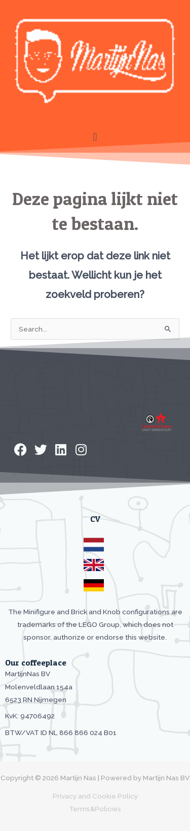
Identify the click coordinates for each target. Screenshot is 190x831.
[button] (95, 136)
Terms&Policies (95, 809)
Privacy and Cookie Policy (95, 796)
